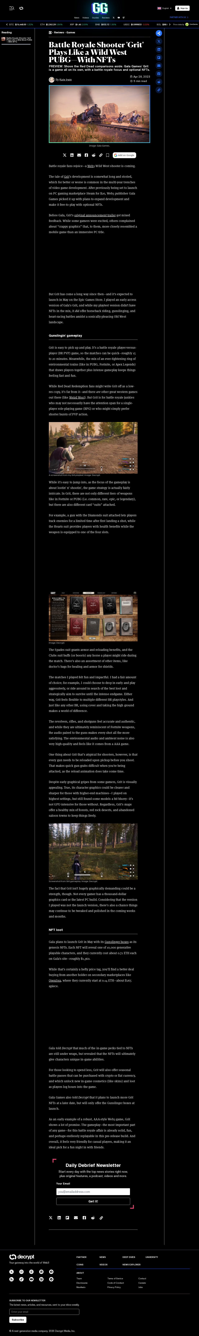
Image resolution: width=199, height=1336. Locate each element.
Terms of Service (115, 1278)
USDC (127, 24)
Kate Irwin (66, 79)
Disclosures (82, 1283)
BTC (11, 24)
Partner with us (179, 17)
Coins (79, 1264)
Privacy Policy (114, 1287)
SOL (159, 24)
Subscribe (18, 1319)
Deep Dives (129, 1257)
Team (79, 1278)
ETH (42, 24)
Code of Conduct (115, 1283)
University (152, 1257)
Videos (85, 18)
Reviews (106, 18)
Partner (81, 1257)
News (76, 18)
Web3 (91, 166)
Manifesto (81, 1287)
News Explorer (132, 1264)
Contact (142, 1278)
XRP (72, 24)
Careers (142, 1283)
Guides (95, 18)
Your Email (63, 1183)
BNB (97, 24)
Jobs (140, 1287)
